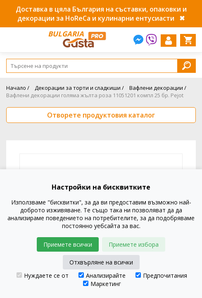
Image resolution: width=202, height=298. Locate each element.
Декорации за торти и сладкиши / (79, 87)
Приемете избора (134, 244)
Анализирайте (102, 275)
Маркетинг (102, 284)
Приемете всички (67, 244)
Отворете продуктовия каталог (101, 115)
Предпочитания (161, 275)
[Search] (101, 66)
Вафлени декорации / (157, 87)
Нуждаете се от (43, 275)
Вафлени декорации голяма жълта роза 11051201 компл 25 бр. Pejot (94, 95)
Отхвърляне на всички (101, 262)
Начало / (17, 87)
